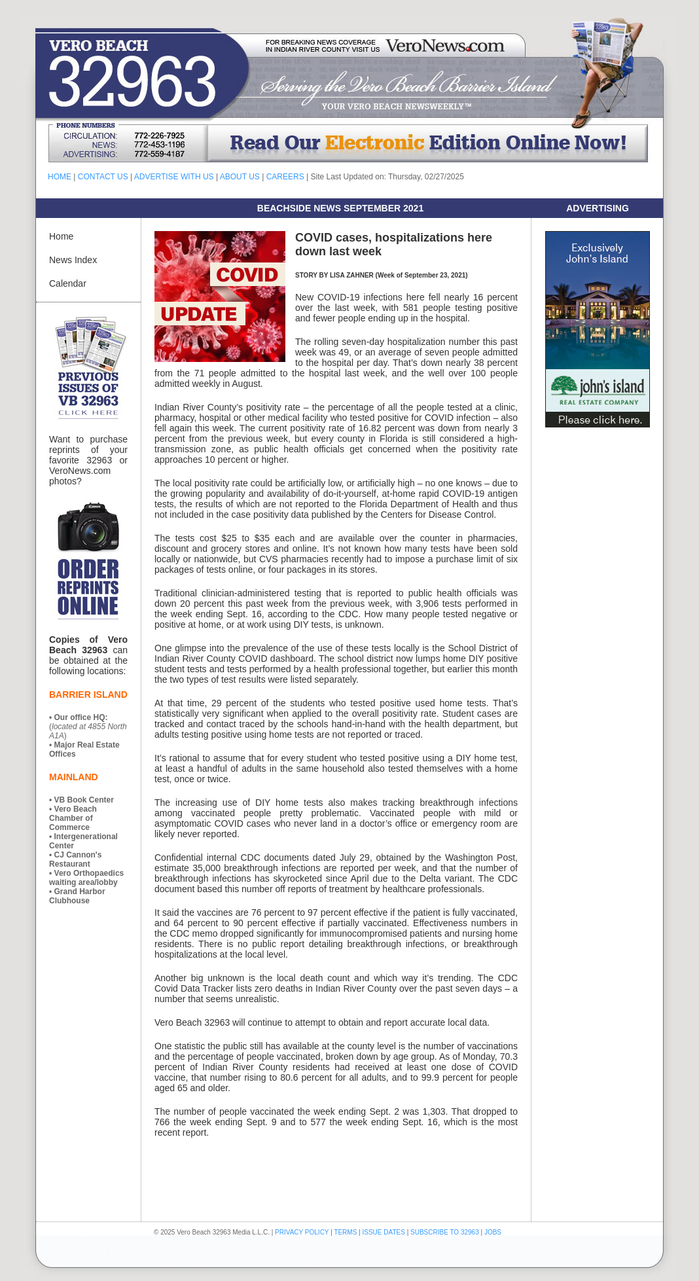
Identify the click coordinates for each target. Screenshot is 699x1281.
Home (61, 236)
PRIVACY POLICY (302, 1232)
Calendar (67, 283)
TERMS (345, 1232)
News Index (73, 260)
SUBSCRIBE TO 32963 (445, 1232)
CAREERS (285, 176)
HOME (59, 176)
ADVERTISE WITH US (174, 176)
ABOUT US (240, 176)
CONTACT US (103, 176)
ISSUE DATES (384, 1232)
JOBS (492, 1232)
